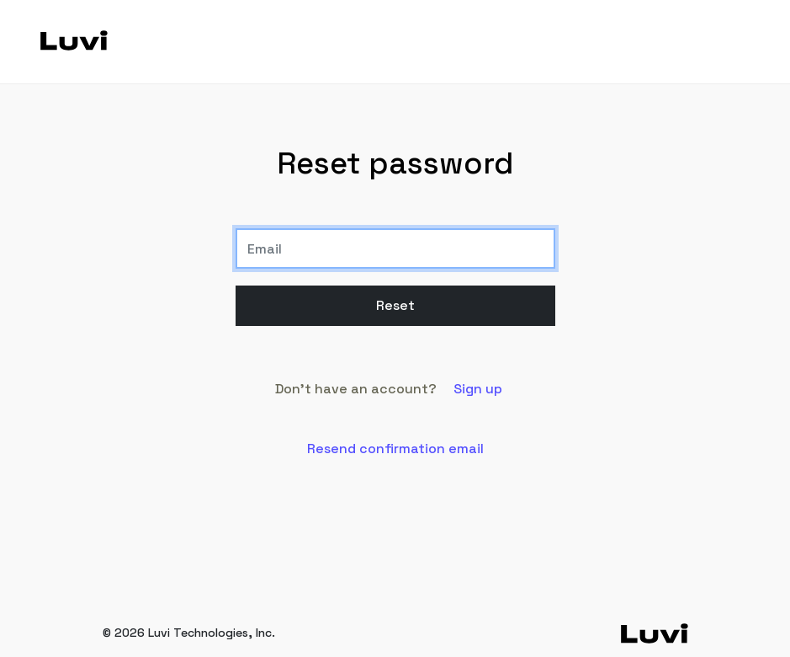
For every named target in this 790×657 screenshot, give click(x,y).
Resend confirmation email (395, 448)
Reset (395, 305)
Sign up (477, 389)
